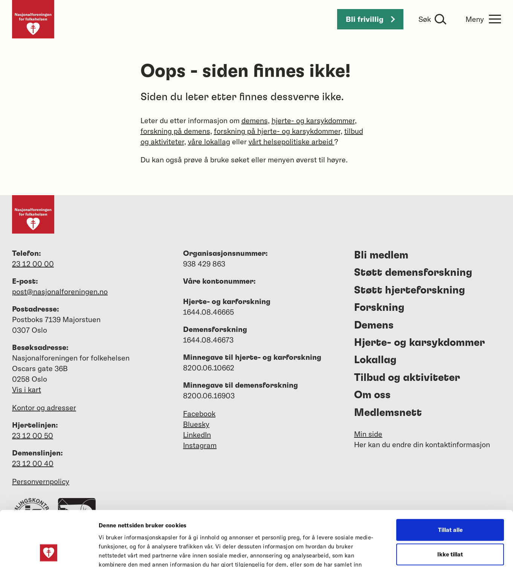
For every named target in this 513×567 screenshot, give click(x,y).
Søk (424, 19)
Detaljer (402, 552)
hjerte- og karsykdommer (313, 120)
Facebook (199, 413)
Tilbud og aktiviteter (407, 378)
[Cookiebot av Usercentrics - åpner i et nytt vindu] (49, 552)
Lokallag (375, 360)
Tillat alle (450, 477)
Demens (374, 325)
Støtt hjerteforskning (409, 290)
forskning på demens (175, 131)
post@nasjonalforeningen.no (60, 291)
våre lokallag (209, 141)
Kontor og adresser (44, 407)
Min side (368, 434)
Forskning (379, 308)
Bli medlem (381, 255)
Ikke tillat (450, 502)
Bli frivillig (370, 19)
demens (254, 120)
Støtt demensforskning (413, 272)
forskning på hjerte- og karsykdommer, (278, 131)
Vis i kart (26, 389)
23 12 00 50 (32, 435)
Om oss (372, 395)
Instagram (200, 445)
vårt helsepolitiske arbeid (291, 141)
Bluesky (196, 424)
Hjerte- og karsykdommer (419, 343)
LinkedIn (197, 434)
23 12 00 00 (33, 263)
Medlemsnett (388, 413)
